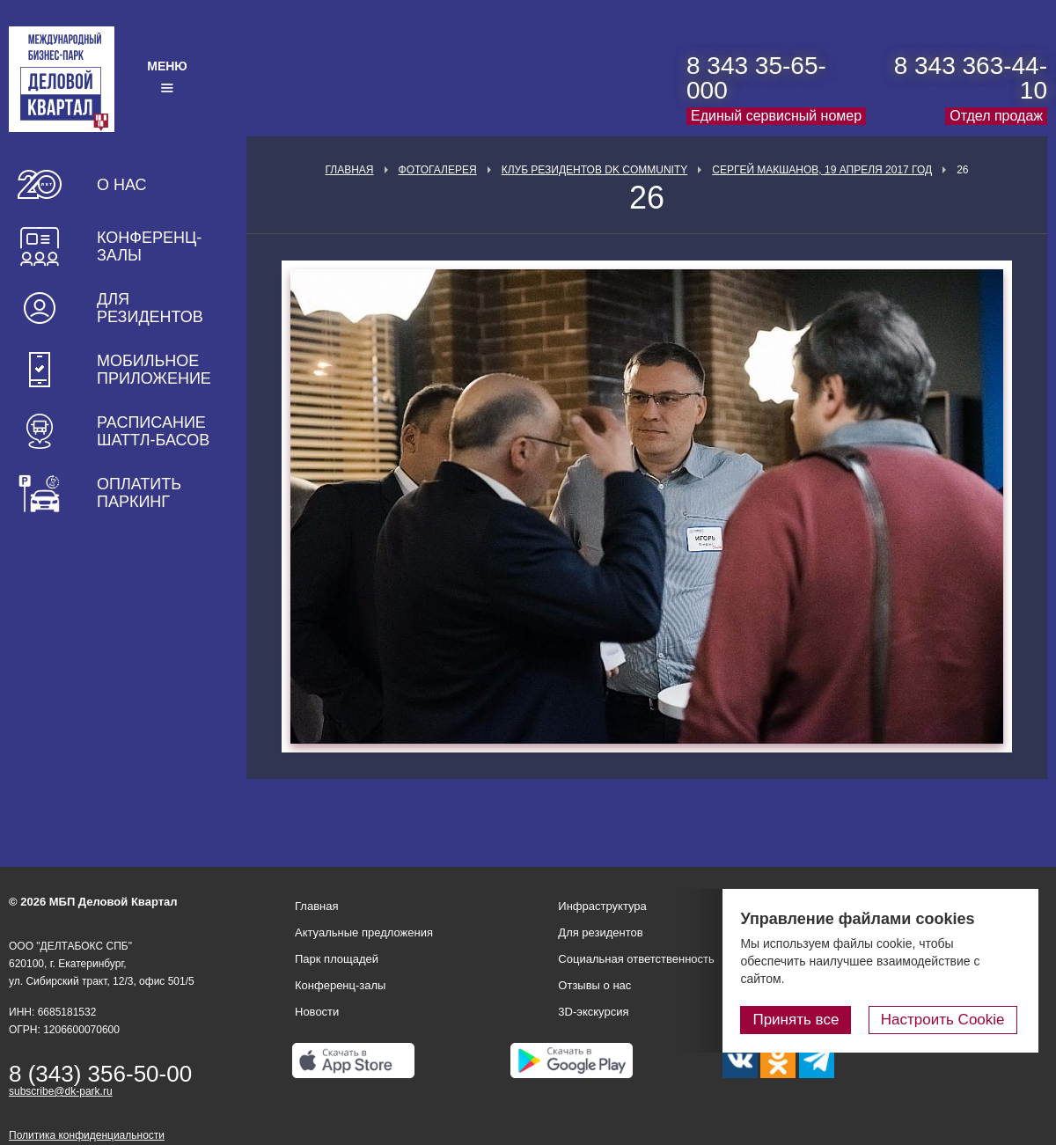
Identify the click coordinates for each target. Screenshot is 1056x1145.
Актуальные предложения (364, 932)
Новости (317, 1011)
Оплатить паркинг (139, 492)
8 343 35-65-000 (756, 78)
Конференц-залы (149, 246)
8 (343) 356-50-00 (100, 1074)
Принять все (803, 1019)
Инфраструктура (602, 906)
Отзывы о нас (594, 985)
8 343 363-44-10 (970, 78)
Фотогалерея (438, 170)
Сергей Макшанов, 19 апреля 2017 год (822, 170)
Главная (349, 170)
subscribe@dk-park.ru (61, 1091)
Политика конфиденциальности (87, 1135)
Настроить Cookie (946, 1019)
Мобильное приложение (154, 369)
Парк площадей (336, 958)
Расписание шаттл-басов (153, 431)
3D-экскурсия (593, 1011)
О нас (122, 185)
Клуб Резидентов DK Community (595, 170)
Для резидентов (150, 308)
